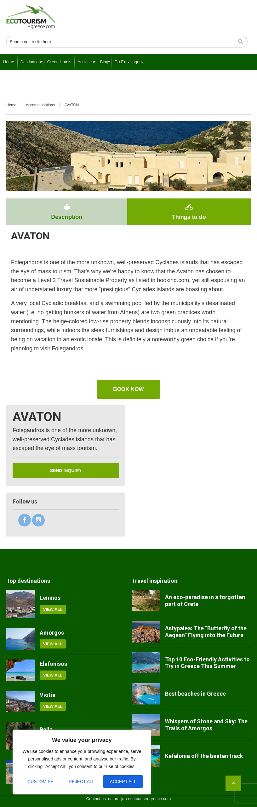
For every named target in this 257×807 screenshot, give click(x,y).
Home (11, 105)
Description (67, 211)
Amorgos (52, 632)
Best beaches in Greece (195, 693)
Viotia (47, 695)
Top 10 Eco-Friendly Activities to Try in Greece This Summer (207, 663)
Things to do (189, 211)
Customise (40, 781)
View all (53, 609)
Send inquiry (66, 470)
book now (128, 389)
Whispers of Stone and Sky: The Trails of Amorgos (206, 725)
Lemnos (50, 597)
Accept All (123, 781)
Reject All (81, 781)
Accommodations (40, 105)
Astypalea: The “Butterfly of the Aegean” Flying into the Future (206, 631)
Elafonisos (53, 663)
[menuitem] (8, 62)
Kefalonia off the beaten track (204, 756)
